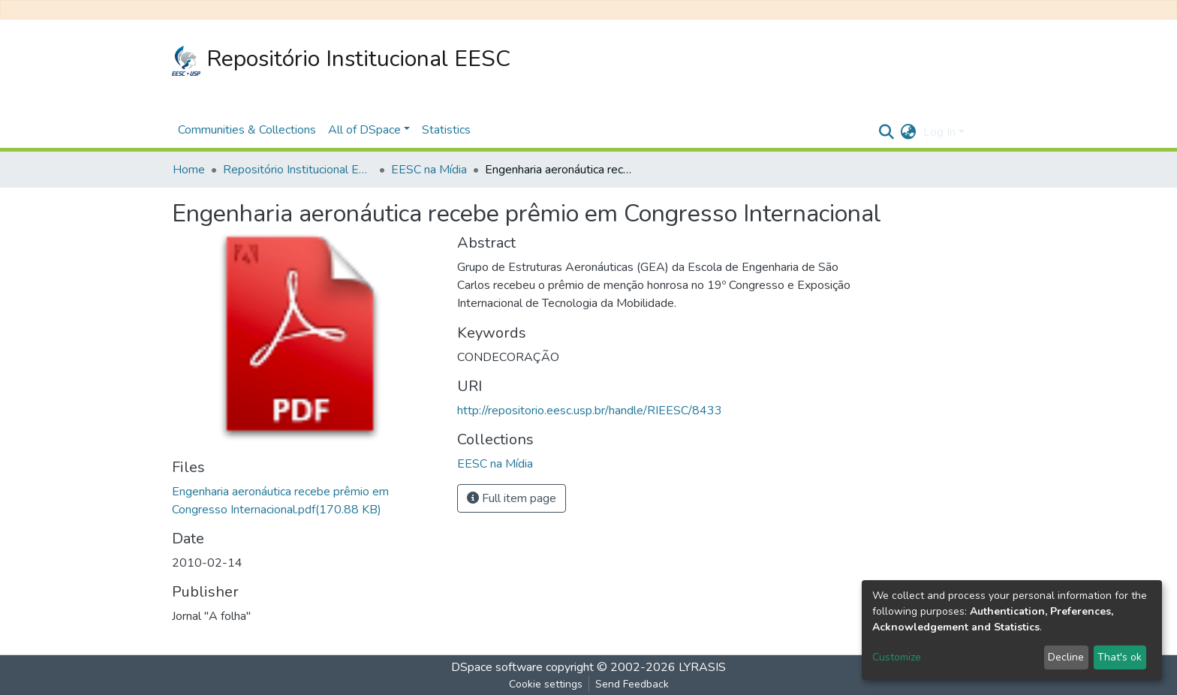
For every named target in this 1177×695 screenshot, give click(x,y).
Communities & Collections (247, 130)
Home (189, 169)
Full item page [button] (511, 498)
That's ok (1119, 657)
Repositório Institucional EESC (341, 60)
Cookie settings (545, 684)
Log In (939, 132)
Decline (1066, 657)
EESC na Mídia (429, 169)
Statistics (446, 130)
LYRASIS (702, 667)
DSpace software (497, 667)
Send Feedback (632, 684)
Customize (896, 657)
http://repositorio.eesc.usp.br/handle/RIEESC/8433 (589, 410)
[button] (908, 132)
